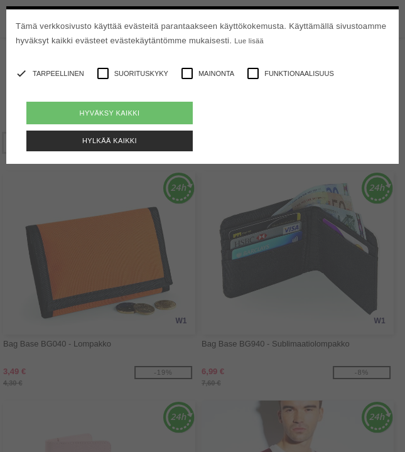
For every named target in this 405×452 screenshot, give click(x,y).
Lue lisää (249, 41)
